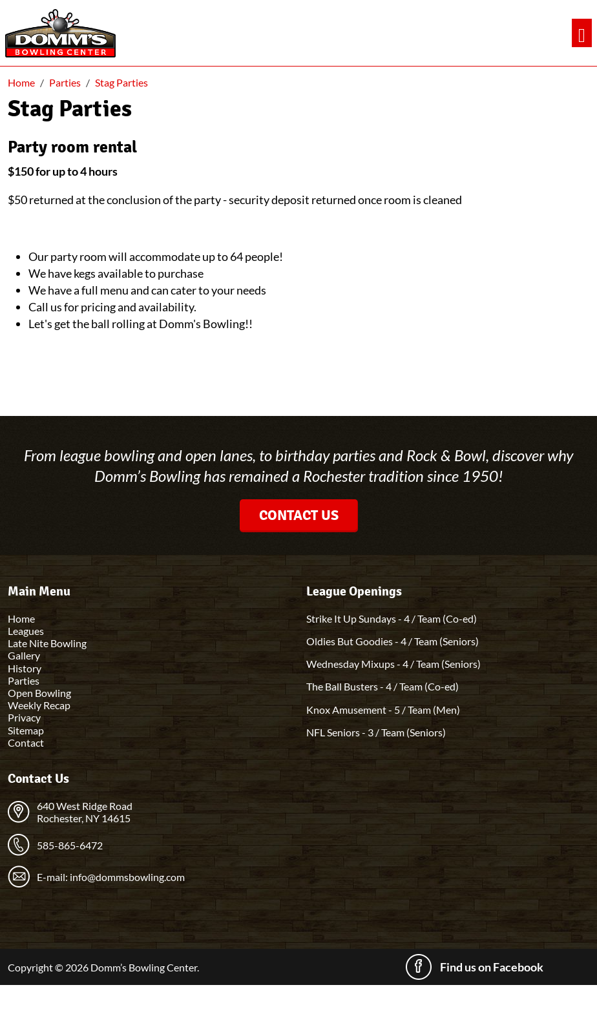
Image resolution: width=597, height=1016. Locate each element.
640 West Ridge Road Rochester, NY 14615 (84, 812)
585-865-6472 (70, 845)
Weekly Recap (39, 705)
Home (21, 618)
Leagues (26, 631)
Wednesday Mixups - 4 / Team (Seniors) (393, 664)
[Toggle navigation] (582, 33)
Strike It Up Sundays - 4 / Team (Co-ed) (391, 618)
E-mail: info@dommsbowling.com (111, 877)
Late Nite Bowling (47, 643)
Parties (23, 680)
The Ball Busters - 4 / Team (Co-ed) (382, 686)
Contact (26, 742)
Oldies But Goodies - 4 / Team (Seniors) (392, 641)
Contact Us (299, 515)
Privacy (24, 717)
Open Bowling (39, 693)
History (24, 668)
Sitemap (26, 730)
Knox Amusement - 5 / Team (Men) (383, 709)
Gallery (24, 655)
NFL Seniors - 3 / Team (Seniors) (376, 732)
